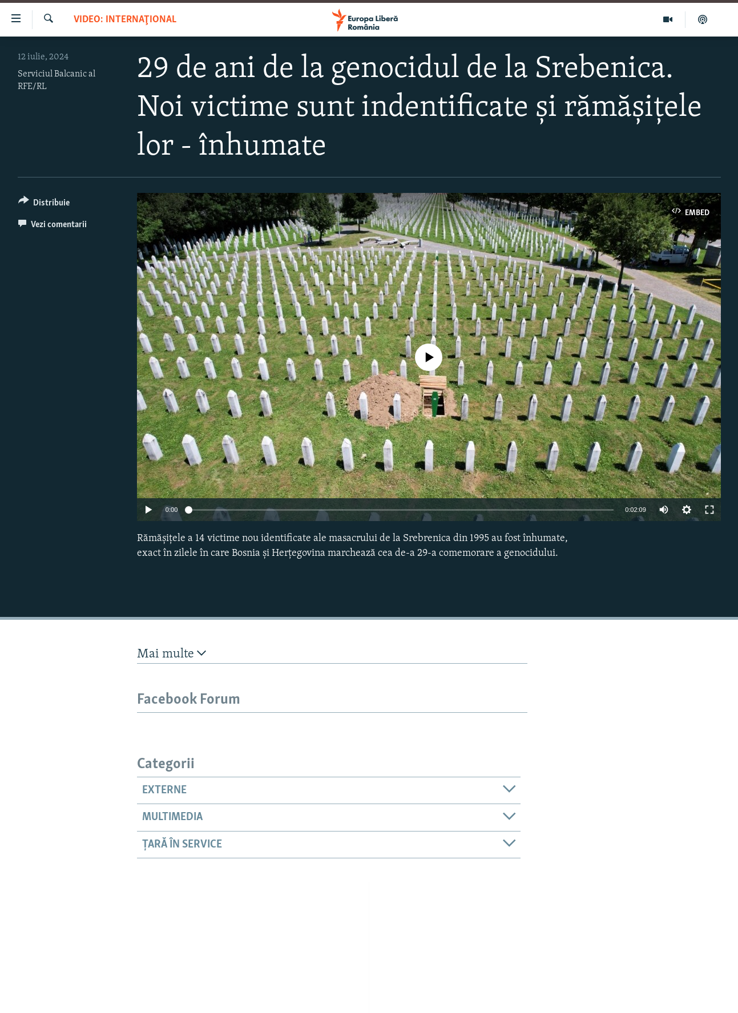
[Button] (44, 204)
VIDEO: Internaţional (125, 19)
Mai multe (171, 654)
